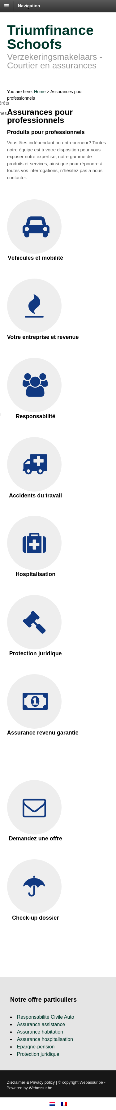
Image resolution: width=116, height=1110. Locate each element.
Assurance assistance (41, 1024)
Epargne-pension (36, 1046)
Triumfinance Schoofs (50, 37)
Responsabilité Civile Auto (45, 1017)
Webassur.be (40, 1088)
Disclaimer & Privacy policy (30, 1082)
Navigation (29, 5)
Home (39, 91)
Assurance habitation (40, 1031)
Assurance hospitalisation (45, 1039)
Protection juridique (38, 1054)
